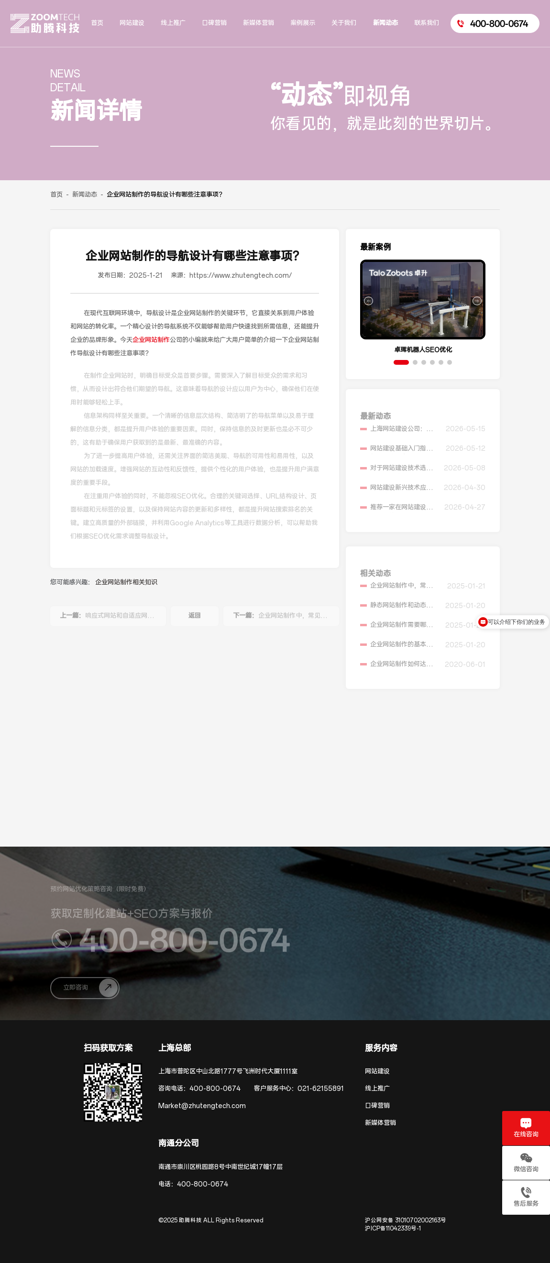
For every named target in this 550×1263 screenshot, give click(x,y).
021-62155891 (320, 1089)
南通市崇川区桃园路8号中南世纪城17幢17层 (220, 1167)
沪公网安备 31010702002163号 (405, 1220)
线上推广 (377, 1089)
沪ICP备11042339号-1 (393, 1228)
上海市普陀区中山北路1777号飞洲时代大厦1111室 (227, 1071)
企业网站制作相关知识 (126, 582)
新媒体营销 (380, 1123)
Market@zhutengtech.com (202, 1106)
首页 (56, 195)
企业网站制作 (151, 340)
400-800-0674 (215, 1089)
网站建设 (377, 1071)
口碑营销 (377, 1106)
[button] (401, 362)
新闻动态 (84, 195)
